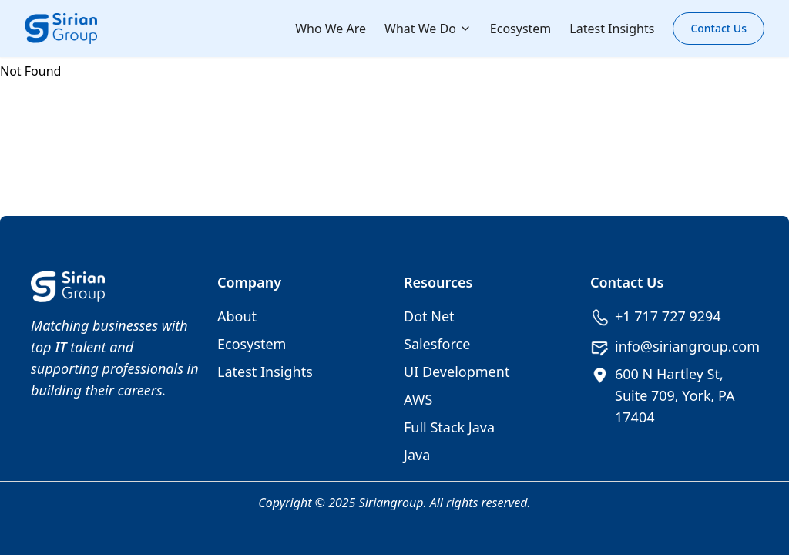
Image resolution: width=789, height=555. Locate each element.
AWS (418, 399)
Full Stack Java (449, 427)
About (237, 316)
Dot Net (429, 316)
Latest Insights (611, 28)
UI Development (456, 371)
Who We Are (330, 28)
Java (417, 455)
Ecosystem (521, 28)
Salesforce (437, 344)
